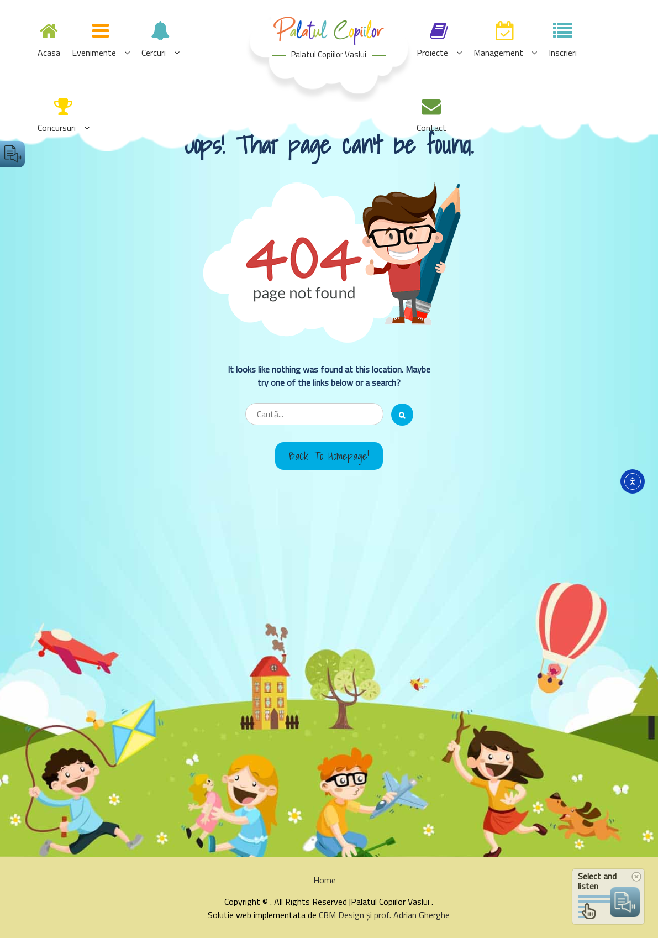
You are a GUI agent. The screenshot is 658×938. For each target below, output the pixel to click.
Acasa (49, 52)
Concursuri (57, 127)
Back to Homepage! (329, 456)
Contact (431, 127)
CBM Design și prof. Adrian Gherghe (384, 914)
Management (498, 52)
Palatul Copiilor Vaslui (328, 54)
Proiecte (432, 52)
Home (324, 880)
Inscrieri (563, 52)
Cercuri (153, 52)
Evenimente (94, 52)
